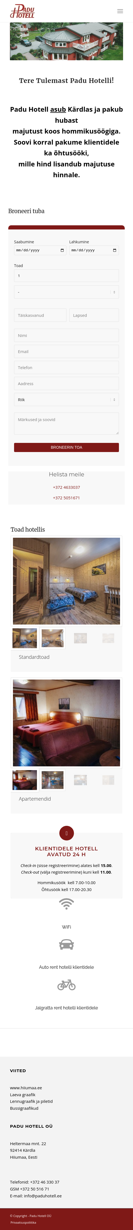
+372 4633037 (66, 488)
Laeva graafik (22, 1095)
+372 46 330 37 (44, 1182)
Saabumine (40, 246)
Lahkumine (94, 246)
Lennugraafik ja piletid (31, 1102)
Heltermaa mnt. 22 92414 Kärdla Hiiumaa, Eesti (28, 1151)
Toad (66, 271)
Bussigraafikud (24, 1109)
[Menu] (120, 11)
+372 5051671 (66, 498)
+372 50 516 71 (34, 1189)
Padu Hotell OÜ (40, 1217)
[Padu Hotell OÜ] (55, 11)
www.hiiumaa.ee (26, 1088)
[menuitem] (120, 11)
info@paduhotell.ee (43, 1196)
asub (58, 109)
